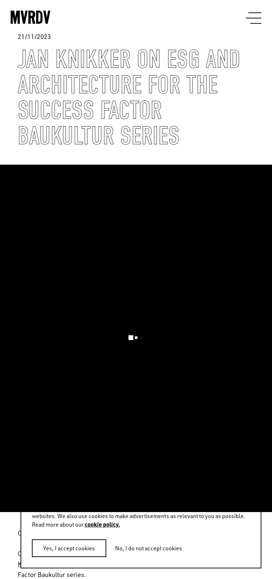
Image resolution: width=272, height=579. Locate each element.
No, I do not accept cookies (148, 548)
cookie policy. (102, 524)
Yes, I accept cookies (69, 548)
